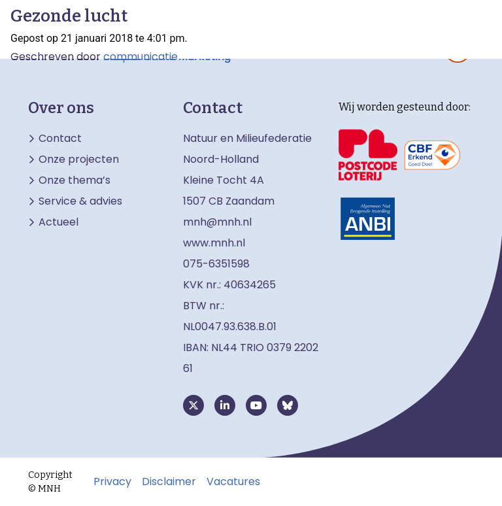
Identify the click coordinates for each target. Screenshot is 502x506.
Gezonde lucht (68, 16)
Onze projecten (79, 159)
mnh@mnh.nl (217, 221)
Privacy (112, 482)
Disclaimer (169, 482)
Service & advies (80, 201)
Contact (60, 138)
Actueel (58, 222)
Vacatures (233, 482)
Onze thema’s (74, 180)
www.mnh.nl (215, 242)
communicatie (140, 56)
